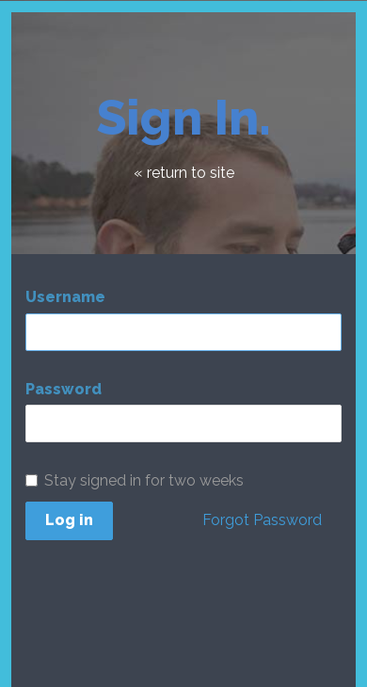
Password (63, 389)
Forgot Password (262, 520)
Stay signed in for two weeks (134, 480)
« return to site (184, 173)
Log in (69, 520)
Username (65, 297)
